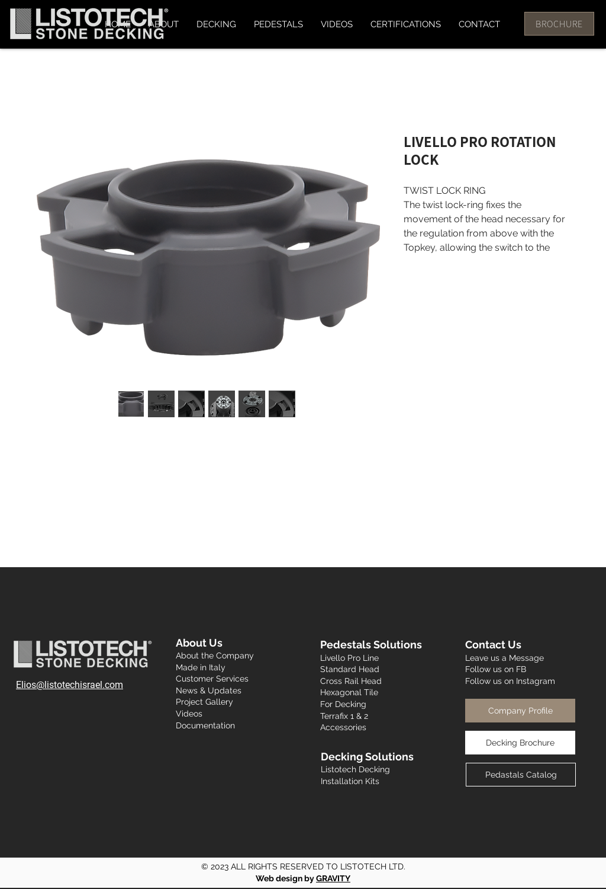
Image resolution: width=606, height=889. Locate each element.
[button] (216, 24)
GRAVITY (333, 878)
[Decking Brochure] (520, 742)
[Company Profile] (520, 710)
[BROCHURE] (559, 24)
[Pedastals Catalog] (521, 774)
